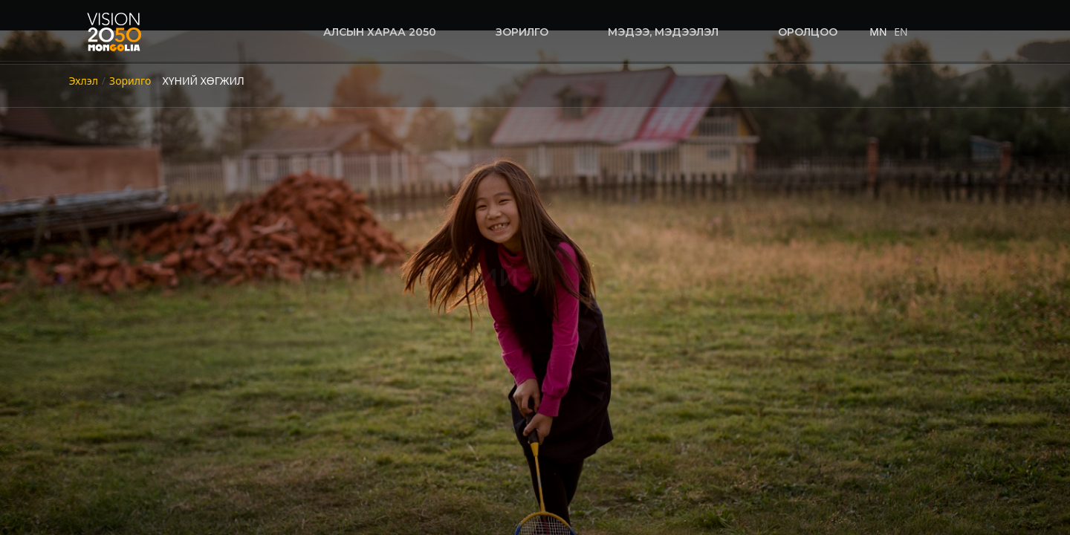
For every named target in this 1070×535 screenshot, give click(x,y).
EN (900, 32)
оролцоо (807, 32)
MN (877, 32)
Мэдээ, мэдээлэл (663, 32)
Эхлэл (83, 81)
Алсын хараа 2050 (379, 32)
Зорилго (522, 32)
